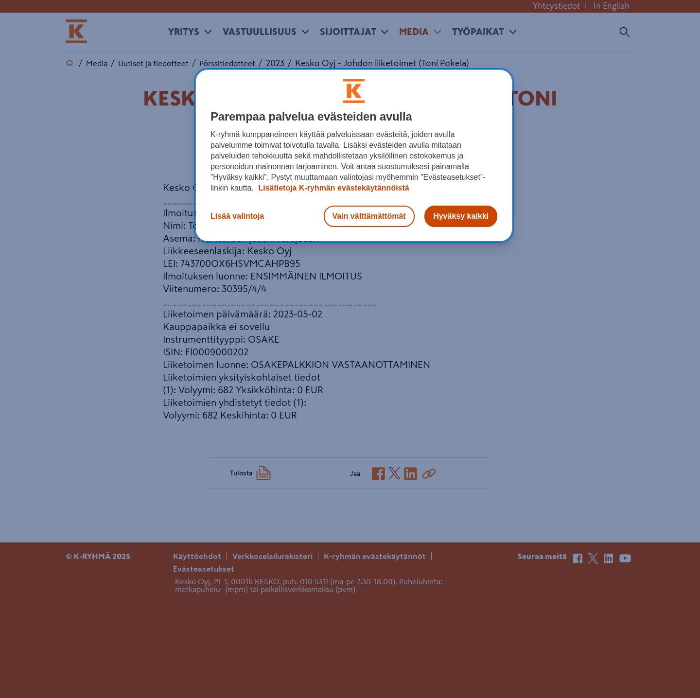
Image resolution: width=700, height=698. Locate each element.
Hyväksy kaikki (461, 216)
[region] (354, 155)
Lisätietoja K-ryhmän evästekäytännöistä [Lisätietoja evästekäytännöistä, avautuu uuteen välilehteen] (332, 188)
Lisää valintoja (237, 216)
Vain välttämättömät (369, 216)
